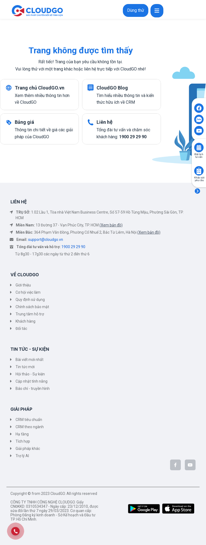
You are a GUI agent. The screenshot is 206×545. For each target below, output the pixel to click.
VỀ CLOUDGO (24, 274)
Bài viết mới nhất (29, 359)
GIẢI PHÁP (21, 409)
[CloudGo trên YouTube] (190, 465)
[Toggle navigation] (156, 10)
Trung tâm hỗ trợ (30, 314)
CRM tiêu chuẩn (29, 419)
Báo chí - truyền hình (33, 388)
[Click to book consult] (199, 147)
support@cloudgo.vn (45, 239)
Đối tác (21, 328)
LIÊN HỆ (18, 201)
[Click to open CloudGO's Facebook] (199, 108)
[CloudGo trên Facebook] (175, 465)
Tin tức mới (25, 367)
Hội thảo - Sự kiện (30, 374)
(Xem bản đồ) (111, 225)
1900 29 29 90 (73, 247)
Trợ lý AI (22, 456)
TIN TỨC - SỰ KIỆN (29, 349)
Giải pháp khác (28, 448)
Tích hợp (23, 441)
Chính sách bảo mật (32, 307)
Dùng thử (135, 10)
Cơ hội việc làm (28, 292)
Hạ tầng (22, 434)
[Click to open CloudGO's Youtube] (199, 130)
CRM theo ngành (30, 427)
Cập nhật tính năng (31, 381)
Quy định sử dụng (30, 299)
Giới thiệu (23, 285)
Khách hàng (25, 321)
